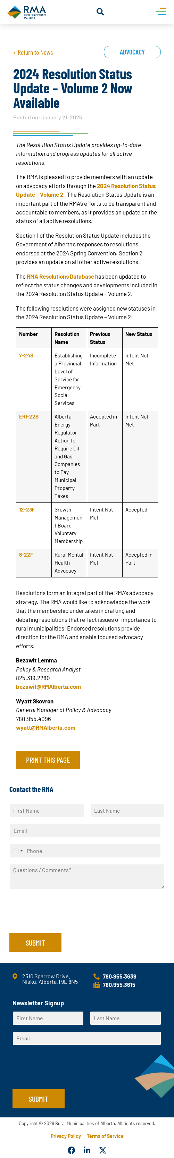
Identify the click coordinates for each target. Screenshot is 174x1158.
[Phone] (85, 850)
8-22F (26, 554)
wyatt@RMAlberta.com (45, 727)
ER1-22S (29, 416)
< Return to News (33, 52)
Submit (35, 942)
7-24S (26, 355)
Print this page (48, 759)
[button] (100, 12)
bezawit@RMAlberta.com (48, 686)
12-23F (27, 509)
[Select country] (17, 850)
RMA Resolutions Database (60, 276)
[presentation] (62, 922)
